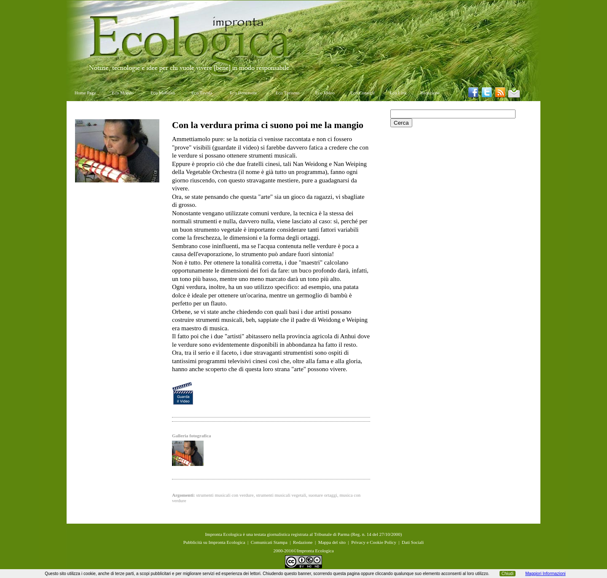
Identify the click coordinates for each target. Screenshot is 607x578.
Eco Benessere (243, 92)
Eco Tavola (201, 92)
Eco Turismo (288, 92)
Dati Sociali (413, 542)
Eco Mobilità (162, 92)
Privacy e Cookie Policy (373, 542)
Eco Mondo (123, 92)
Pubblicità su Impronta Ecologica (214, 542)
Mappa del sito (332, 542)
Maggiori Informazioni (545, 573)
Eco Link (398, 92)
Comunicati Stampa (269, 542)
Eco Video (325, 92)
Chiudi (507, 573)
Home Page (85, 92)
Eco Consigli (362, 92)
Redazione (430, 92)
